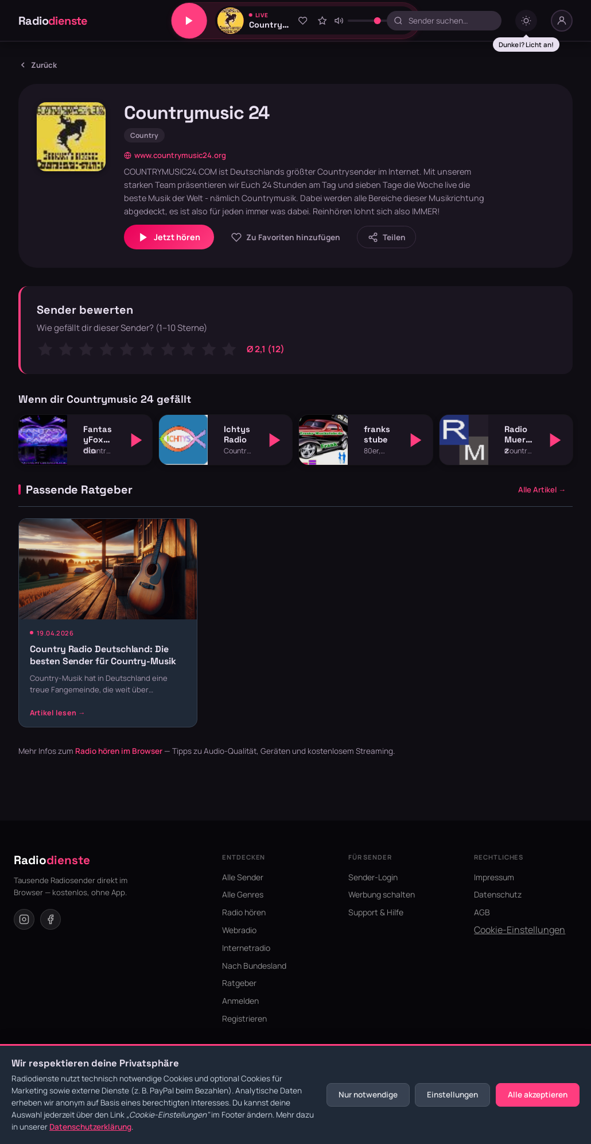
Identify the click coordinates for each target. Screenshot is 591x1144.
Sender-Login (373, 877)
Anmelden (240, 1000)
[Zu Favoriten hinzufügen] (303, 21)
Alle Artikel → (542, 489)
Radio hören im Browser (118, 751)
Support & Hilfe (375, 912)
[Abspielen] (136, 440)
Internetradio (246, 947)
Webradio (239, 930)
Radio (53, 20)
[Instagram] (24, 919)
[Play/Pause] (189, 20)
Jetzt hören (169, 237)
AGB (482, 912)
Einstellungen (452, 1094)
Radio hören (244, 912)
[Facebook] (50, 919)
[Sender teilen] (386, 237)
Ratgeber (239, 982)
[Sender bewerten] (322, 21)
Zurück (37, 65)
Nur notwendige (368, 1094)
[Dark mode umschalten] (526, 21)
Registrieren (244, 1018)
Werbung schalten (381, 894)
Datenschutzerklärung (90, 1127)
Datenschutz (498, 894)
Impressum (494, 877)
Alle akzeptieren (537, 1094)
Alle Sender (242, 877)
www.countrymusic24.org (175, 155)
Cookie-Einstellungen (519, 929)
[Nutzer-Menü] (562, 21)
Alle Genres (242, 894)
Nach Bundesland (254, 965)
